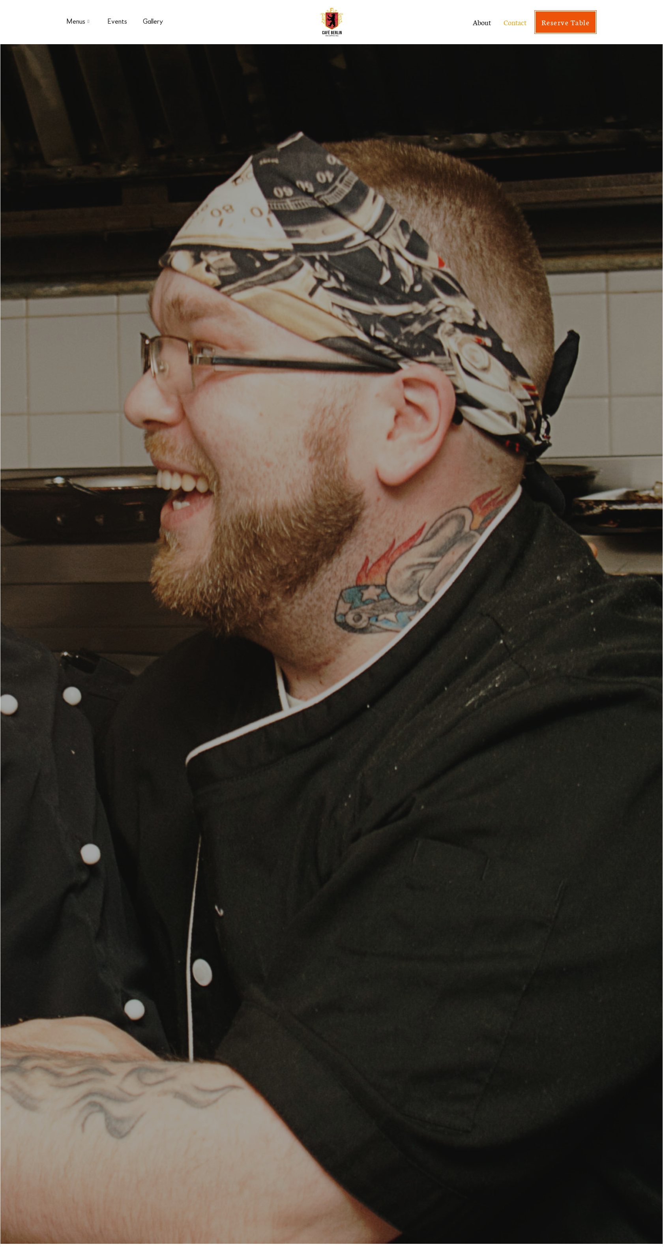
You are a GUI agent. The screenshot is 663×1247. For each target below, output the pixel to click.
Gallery (153, 21)
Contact (515, 22)
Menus (77, 22)
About (482, 22)
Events (117, 21)
